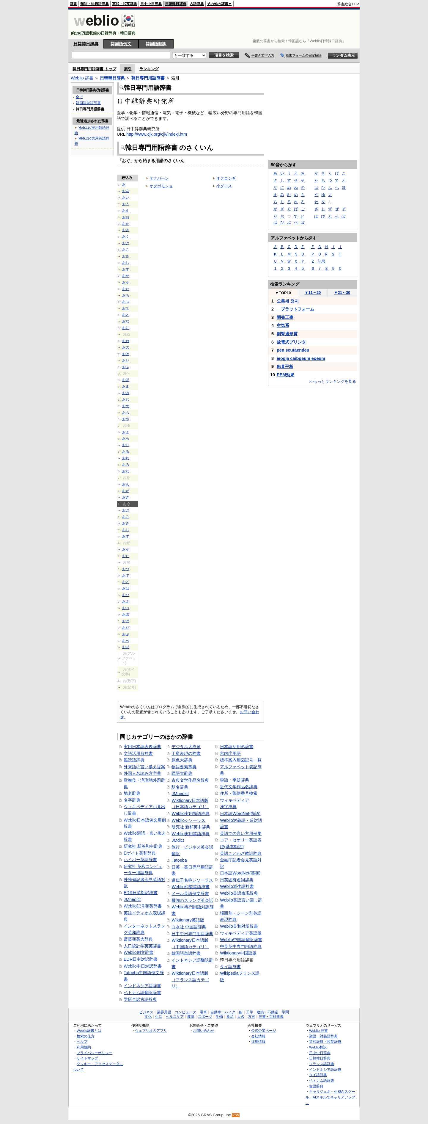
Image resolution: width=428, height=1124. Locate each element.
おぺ (125, 641)
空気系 (283, 325)
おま (125, 386)
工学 (249, 1012)
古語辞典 (197, 4)
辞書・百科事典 (271, 1016)
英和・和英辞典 (124, 4)
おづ (125, 569)
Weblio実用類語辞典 (190, 813)
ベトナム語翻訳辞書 (142, 992)
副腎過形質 (287, 333)
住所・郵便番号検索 (238, 793)
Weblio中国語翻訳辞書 (241, 939)
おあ (125, 191)
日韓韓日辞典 (175, 4)
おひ (125, 360)
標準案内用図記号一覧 (241, 760)
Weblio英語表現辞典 (239, 893)
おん (125, 484)
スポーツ (205, 1016)
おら (125, 438)
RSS (236, 1115)
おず (125, 536)
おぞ (125, 549)
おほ (125, 380)
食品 (230, 1016)
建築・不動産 (267, 1012)
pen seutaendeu (293, 350)
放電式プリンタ (291, 342)
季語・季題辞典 (234, 779)
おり (125, 445)
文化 (148, 1016)
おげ (125, 510)
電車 (203, 1012)
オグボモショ (161, 186)
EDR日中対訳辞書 (141, 959)
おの (125, 347)
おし (125, 263)
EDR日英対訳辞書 (141, 892)
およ (125, 432)
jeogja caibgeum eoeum (301, 358)
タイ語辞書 (230, 966)
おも (125, 412)
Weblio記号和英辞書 (143, 906)
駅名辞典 (179, 787)
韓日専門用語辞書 (148, 78)
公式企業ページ (263, 1030)
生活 (158, 1016)
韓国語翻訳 (156, 43)
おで (125, 575)
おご (125, 517)
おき (125, 230)
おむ (125, 399)
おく (125, 236)
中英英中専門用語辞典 (241, 946)
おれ (125, 458)
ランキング (149, 69)
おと (125, 315)
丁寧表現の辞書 (186, 753)
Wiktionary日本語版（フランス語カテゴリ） (190, 979)
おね (125, 341)
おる (125, 451)
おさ (125, 256)
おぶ (125, 601)
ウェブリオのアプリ (151, 1030)
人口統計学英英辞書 (142, 945)
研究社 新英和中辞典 (143, 846)
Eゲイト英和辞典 (140, 853)
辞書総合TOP (348, 4)
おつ (125, 302)
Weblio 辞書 (82, 78)
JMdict (177, 840)
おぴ (125, 628)
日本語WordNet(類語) (240, 813)
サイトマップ (87, 1058)
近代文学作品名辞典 (238, 786)
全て (79, 96)
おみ (125, 393)
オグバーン (159, 178)
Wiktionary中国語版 (238, 953)
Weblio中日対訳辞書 (143, 966)
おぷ (125, 634)
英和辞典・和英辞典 (325, 1041)
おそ (125, 282)
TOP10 (283, 293)
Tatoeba (179, 860)
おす (125, 269)
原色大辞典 (181, 760)
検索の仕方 (86, 1036)
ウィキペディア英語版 (241, 933)
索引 (128, 69)
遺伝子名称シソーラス (192, 880)
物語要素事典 (183, 766)
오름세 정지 (288, 301)
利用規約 (84, 1047)
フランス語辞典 (321, 1064)
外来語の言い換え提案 (144, 766)
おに (125, 328)
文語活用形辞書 (138, 753)
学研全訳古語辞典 (140, 999)
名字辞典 (132, 800)
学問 (285, 1012)
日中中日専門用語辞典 (192, 933)
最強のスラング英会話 (192, 900)
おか (125, 224)
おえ (125, 211)
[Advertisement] (251, 24)
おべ (125, 608)
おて (125, 308)
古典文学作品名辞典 (190, 780)
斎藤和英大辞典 (138, 939)
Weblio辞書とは (89, 1030)
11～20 (313, 292)
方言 (251, 1016)
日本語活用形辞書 (236, 746)
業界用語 (164, 1012)
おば (125, 588)
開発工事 (285, 317)
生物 (219, 1016)
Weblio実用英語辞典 (190, 833)
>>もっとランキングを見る (332, 381)
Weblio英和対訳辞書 (239, 926)
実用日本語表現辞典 (142, 746)
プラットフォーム (295, 309)
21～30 (342, 292)
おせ (125, 276)
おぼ (125, 614)
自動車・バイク (222, 1012)
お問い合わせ (203, 1030)
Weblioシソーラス (188, 820)
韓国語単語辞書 (186, 953)
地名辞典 (132, 793)
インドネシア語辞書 (142, 985)
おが (125, 491)
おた (125, 289)
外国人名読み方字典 (142, 773)
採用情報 (258, 1041)
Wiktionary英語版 (187, 920)
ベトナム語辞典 (321, 1080)
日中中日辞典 (151, 4)
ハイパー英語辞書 (140, 859)
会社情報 (258, 1036)
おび (125, 595)
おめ (125, 406)
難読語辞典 (134, 760)
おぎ (125, 497)
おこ (125, 249)
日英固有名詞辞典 (236, 879)
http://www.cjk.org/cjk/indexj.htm (156, 134)
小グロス (224, 186)
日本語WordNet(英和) (240, 873)
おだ (125, 556)
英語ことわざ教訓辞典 (241, 853)
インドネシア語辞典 (325, 1069)
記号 (321, 261)
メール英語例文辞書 (190, 893)
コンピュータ (185, 1012)
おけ (125, 243)
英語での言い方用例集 (241, 833)
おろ (125, 465)
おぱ (125, 621)
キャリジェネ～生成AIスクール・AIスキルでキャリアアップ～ (330, 1096)
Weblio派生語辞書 (237, 886)
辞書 (73, 4)
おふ (125, 367)
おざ (125, 523)
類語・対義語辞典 (94, 4)
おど (125, 582)
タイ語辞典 (318, 1075)
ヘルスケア (175, 1016)
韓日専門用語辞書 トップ (94, 69)
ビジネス (146, 1012)
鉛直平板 (285, 366)
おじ (125, 530)
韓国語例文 (121, 43)
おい (125, 197)
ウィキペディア (234, 800)
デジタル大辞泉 (186, 746)
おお (125, 217)
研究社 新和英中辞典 (190, 826)
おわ (125, 471)
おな (125, 321)
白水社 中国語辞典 (188, 926)
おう (125, 204)
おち (125, 295)
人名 (240, 1016)
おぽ (125, 647)
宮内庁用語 (230, 753)
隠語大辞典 (181, 773)
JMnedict (132, 899)
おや (125, 419)
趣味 (190, 1016)
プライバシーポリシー (94, 1053)
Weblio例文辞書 (138, 952)
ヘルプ (82, 1041)
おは (125, 354)
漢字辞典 (228, 806)
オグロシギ (226, 178)
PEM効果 (285, 374)
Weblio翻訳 (318, 1047)
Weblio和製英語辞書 (190, 886)
